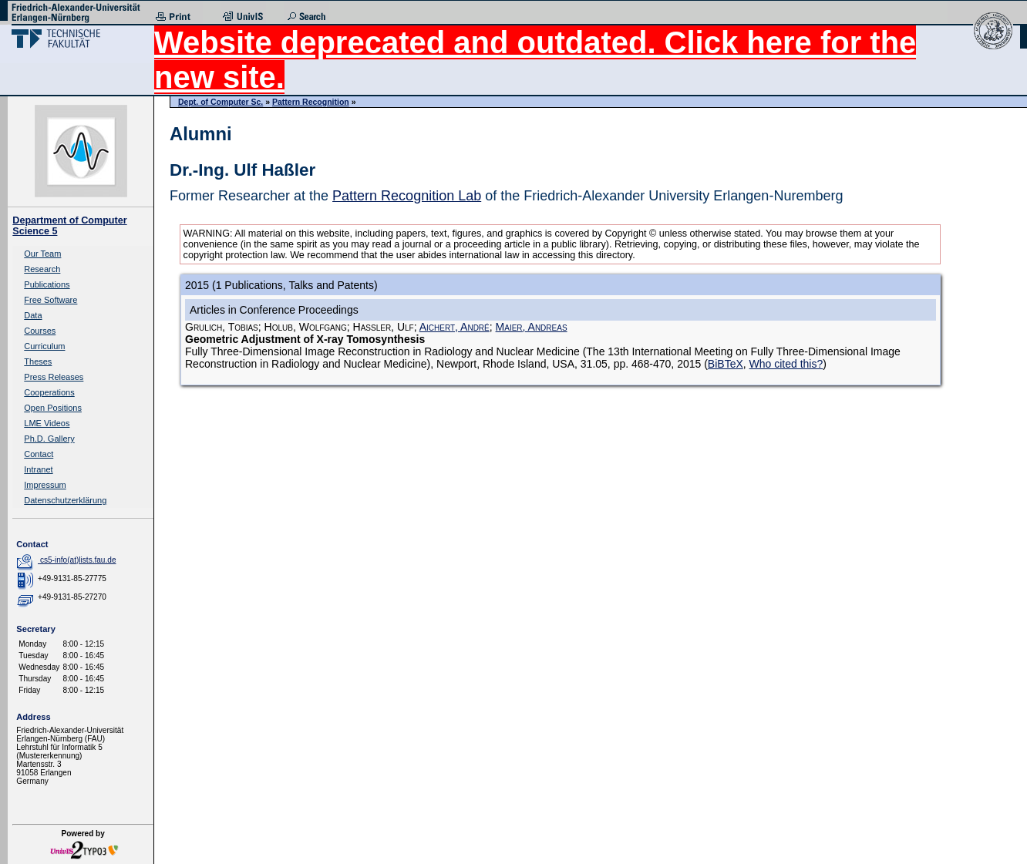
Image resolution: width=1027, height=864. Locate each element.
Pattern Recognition (310, 101)
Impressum (45, 484)
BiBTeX (725, 364)
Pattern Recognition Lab (406, 195)
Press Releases (53, 377)
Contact (38, 454)
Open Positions (53, 407)
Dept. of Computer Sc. (220, 101)
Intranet (38, 469)
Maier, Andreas (531, 327)
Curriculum (44, 346)
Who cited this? (786, 364)
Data (33, 315)
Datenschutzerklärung (65, 500)
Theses (38, 361)
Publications (46, 284)
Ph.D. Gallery (49, 438)
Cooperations (49, 392)
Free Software (50, 299)
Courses (40, 330)
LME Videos (46, 423)
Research (42, 269)
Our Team (42, 253)
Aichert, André (454, 327)
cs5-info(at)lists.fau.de (78, 560)
